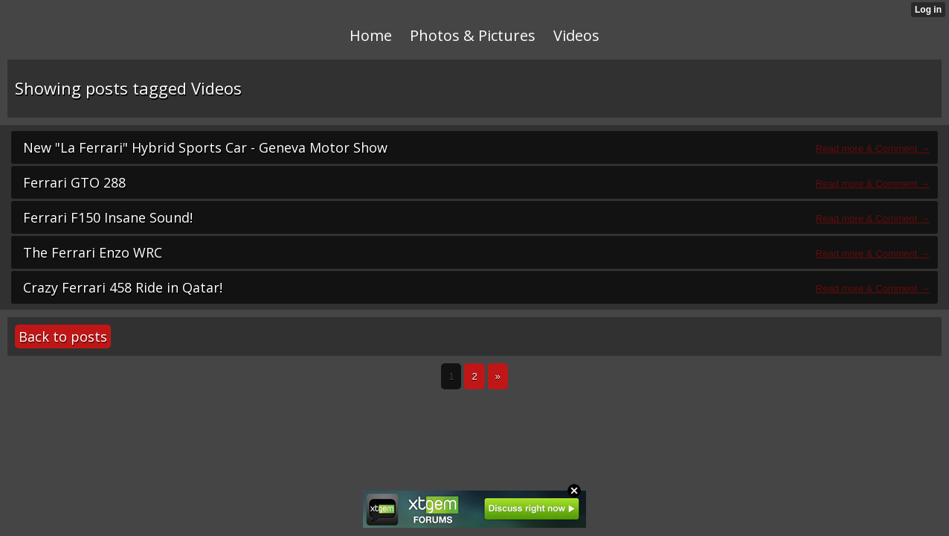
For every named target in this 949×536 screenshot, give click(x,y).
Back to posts (63, 336)
